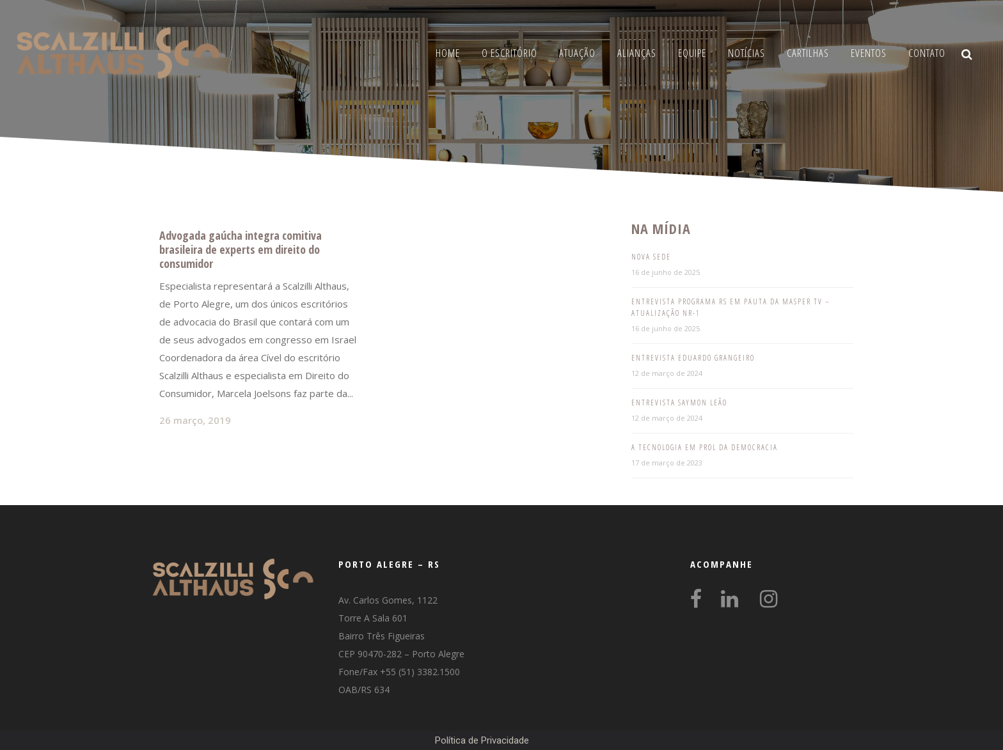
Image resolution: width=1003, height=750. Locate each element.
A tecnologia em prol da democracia (704, 447)
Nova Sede (651, 256)
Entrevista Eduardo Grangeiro (693, 357)
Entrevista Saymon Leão (679, 402)
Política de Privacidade (482, 740)
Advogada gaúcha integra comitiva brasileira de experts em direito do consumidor (240, 249)
